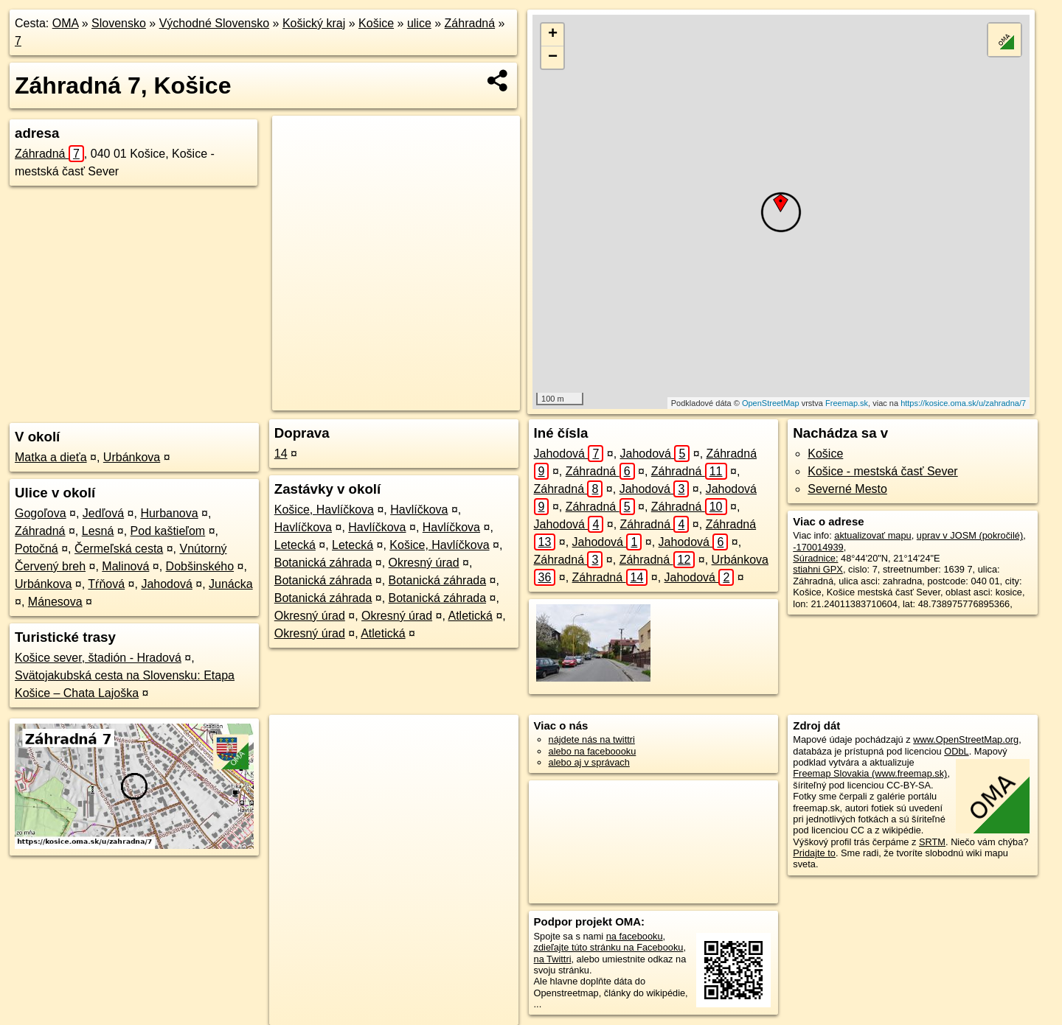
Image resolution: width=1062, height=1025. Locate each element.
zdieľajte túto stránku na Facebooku (609, 947)
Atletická (470, 615)
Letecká (295, 545)
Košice (376, 23)
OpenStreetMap (770, 403)
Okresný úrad (424, 562)
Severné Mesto (847, 489)
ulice (419, 23)
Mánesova (55, 601)
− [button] (553, 57)
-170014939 (818, 547)
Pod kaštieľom (168, 531)
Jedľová (103, 513)
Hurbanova (169, 513)
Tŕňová (106, 584)
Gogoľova (40, 513)
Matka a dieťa (51, 457)
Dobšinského (200, 566)
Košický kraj (313, 23)
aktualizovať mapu (872, 535)
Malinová (125, 566)
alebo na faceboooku (592, 751)
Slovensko (118, 23)
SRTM (932, 841)
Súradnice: (815, 558)
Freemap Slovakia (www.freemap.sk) (870, 773)
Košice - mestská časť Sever (882, 471)
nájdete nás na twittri (592, 739)
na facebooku (634, 936)
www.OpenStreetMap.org (965, 739)
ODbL (956, 751)
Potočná (36, 548)
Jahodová (166, 584)
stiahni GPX (818, 569)
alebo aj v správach (589, 762)
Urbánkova (131, 457)
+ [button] (553, 35)
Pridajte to (814, 852)
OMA (65, 23)
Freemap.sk (846, 403)
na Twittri (553, 959)
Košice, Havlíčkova (324, 509)
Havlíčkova (419, 509)
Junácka (231, 584)
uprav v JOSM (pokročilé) (970, 535)
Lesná (98, 531)
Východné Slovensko (214, 23)
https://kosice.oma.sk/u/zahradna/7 (963, 403)
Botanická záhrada (323, 562)
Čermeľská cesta (118, 548)
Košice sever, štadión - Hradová (98, 657)
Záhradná (470, 23)
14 (281, 453)
